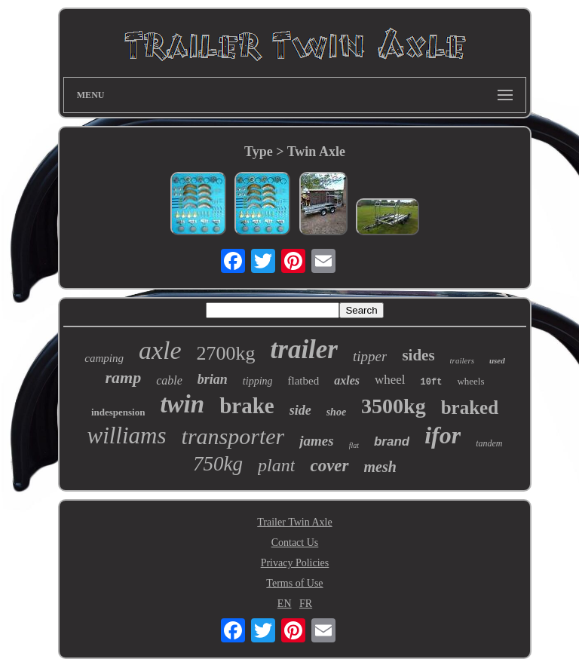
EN (284, 603)
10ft (432, 382)
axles (347, 380)
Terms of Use (294, 583)
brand (391, 441)
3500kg (393, 406)
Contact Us (295, 542)
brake (246, 406)
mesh (380, 466)
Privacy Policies (295, 563)
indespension (118, 412)
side (300, 410)
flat (354, 445)
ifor (442, 435)
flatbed (304, 381)
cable (169, 380)
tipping (258, 381)
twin (182, 404)
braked (469, 407)
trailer (304, 349)
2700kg (226, 353)
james (316, 441)
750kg (218, 463)
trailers (462, 360)
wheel (390, 379)
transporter (233, 436)
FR (305, 603)
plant (276, 465)
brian (213, 379)
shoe (336, 412)
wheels (470, 381)
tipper (370, 356)
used (497, 360)
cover (329, 465)
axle (160, 350)
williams (126, 435)
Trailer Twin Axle (294, 522)
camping (104, 358)
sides (418, 355)
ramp (123, 377)
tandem (489, 443)
